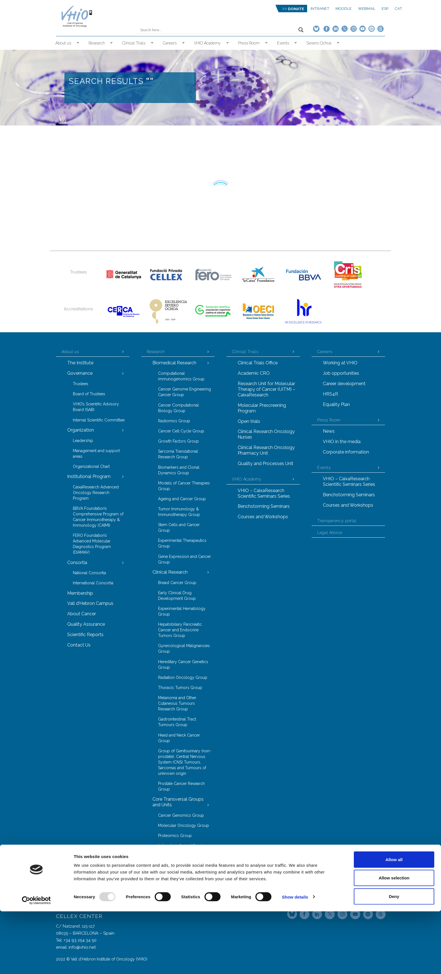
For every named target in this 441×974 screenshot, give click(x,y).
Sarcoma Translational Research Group (178, 454)
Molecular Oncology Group (183, 825)
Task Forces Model (172, 871)
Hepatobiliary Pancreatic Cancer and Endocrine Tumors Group (180, 630)
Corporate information (346, 452)
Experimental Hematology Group (182, 611)
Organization (80, 430)
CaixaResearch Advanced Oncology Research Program (96, 493)
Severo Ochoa (318, 43)
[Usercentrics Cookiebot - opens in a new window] (36, 963)
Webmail (366, 8)
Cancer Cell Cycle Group (181, 431)
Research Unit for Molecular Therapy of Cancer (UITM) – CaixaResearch (266, 389)
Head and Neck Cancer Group (179, 738)
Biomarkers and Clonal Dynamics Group (178, 470)
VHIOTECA (168, 861)
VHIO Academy (207, 43)
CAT (398, 8)
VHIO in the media (342, 441)
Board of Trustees (89, 394)
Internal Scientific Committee (99, 420)
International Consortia (93, 583)
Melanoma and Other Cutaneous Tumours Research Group (177, 703)
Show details (295, 959)
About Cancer (81, 613)
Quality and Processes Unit (265, 463)
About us (63, 43)
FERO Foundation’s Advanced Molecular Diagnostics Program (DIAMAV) (92, 544)
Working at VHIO (340, 362)
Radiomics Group (174, 421)
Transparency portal (336, 521)
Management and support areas (96, 453)
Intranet (319, 8)
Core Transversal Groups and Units (178, 801)
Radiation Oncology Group (182, 677)
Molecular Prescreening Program (262, 408)
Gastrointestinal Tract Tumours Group (177, 722)
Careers (170, 43)
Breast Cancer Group (177, 582)
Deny (394, 959)
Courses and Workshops (263, 516)
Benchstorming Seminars (264, 506)
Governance (80, 373)
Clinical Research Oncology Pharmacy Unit (266, 450)
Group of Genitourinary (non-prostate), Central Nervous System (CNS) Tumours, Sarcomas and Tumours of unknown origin (184, 762)
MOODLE (344, 8)
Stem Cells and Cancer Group (179, 527)
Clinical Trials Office (258, 362)
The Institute (80, 362)
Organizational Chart (91, 466)
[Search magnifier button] (301, 30)
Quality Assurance (86, 624)
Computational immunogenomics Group (181, 376)
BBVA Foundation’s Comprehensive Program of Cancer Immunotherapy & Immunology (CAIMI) (98, 517)
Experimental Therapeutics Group (182, 543)
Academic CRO (254, 373)
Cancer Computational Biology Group (178, 408)
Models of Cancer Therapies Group (184, 486)
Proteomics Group (175, 835)
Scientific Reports (85, 634)
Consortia (77, 562)
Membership (80, 593)
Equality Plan (336, 404)
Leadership (83, 440)
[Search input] (218, 30)
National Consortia (89, 573)
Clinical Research (170, 572)
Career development (344, 383)
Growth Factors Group (178, 441)
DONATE (296, 9)
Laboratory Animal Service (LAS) (182, 848)
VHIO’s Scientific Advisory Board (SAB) (96, 407)
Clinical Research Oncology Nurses (266, 434)
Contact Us (79, 645)
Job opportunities (341, 373)
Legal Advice (329, 532)
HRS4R (330, 394)
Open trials (249, 421)
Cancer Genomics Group (181, 815)
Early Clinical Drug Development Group (177, 596)
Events (283, 43)
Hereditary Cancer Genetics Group (183, 664)
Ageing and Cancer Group (182, 499)
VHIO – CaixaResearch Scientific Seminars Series (264, 493)
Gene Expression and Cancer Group (184, 559)
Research (97, 43)
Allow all (394, 922)
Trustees (80, 383)
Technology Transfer (173, 882)
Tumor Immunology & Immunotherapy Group (179, 512)
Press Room (249, 43)
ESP (385, 8)
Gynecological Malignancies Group (184, 648)
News (329, 431)
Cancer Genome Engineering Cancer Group (184, 392)
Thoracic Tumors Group (180, 687)
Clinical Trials (133, 43)
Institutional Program (89, 476)
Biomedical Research (174, 362)
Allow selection (394, 940)
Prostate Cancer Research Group (181, 786)
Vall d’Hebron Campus (90, 603)
